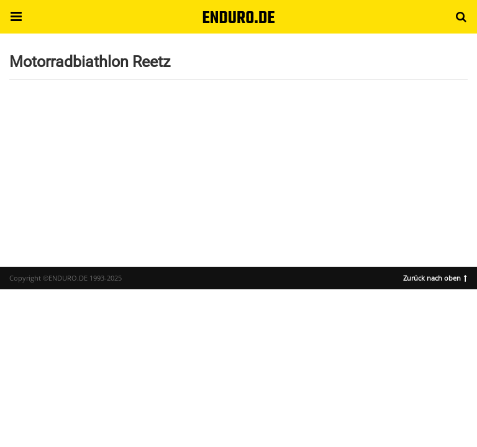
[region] (238, 167)
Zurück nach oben (435, 277)
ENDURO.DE (238, 18)
